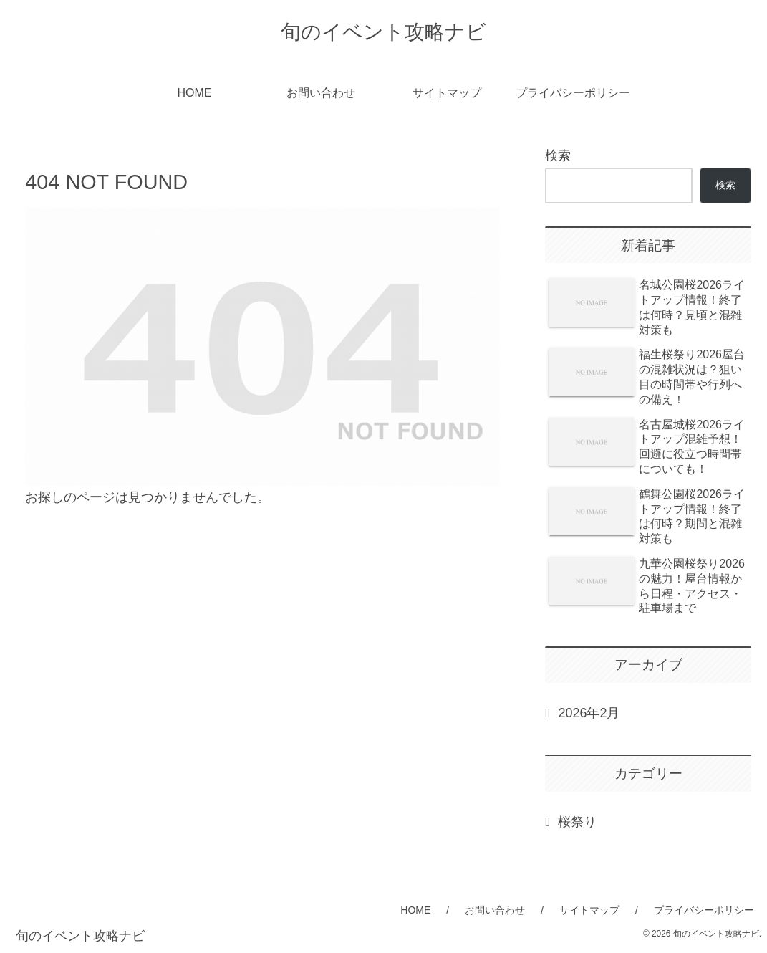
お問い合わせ (495, 910)
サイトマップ (589, 910)
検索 (558, 155)
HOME (415, 910)
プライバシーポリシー (704, 910)
